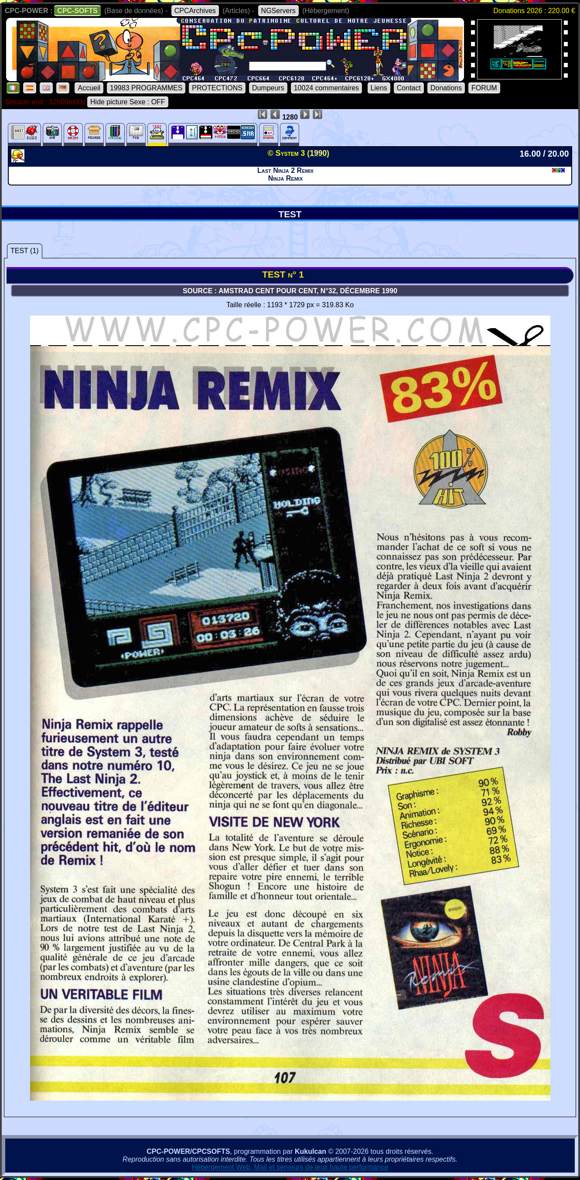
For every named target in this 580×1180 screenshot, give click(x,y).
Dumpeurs (268, 88)
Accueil (89, 88)
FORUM (484, 88)
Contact (409, 88)
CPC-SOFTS (77, 10)
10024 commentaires (326, 88)
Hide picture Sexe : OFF (127, 102)
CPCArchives (195, 10)
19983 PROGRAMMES (146, 88)
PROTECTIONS (217, 88)
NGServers (278, 10)
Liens (379, 88)
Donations (446, 88)
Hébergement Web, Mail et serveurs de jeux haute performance (290, 1167)
